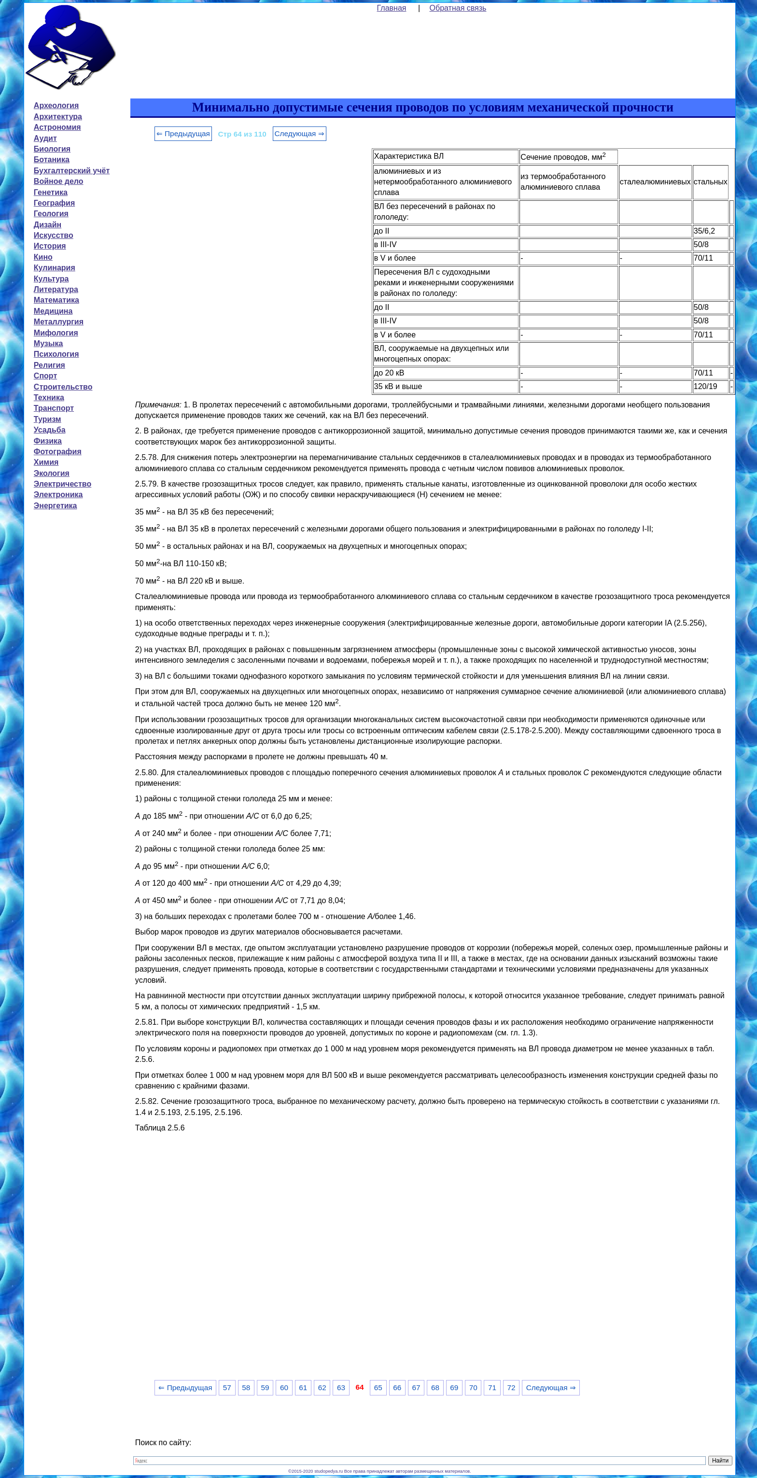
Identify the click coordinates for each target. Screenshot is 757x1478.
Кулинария (54, 268)
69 (454, 1387)
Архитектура (58, 116)
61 (303, 1387)
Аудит (45, 138)
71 (492, 1387)
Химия (46, 462)
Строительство (63, 387)
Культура (51, 279)
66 (397, 1387)
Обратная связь (458, 8)
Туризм (47, 419)
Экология (52, 473)
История (50, 246)
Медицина (53, 311)
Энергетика (55, 506)
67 (416, 1387)
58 (246, 1387)
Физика (48, 441)
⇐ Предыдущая (183, 133)
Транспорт (54, 408)
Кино (43, 257)
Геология (51, 213)
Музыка (48, 343)
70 (473, 1387)
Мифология (56, 333)
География (54, 203)
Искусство (53, 235)
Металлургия (59, 322)
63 (341, 1387)
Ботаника (52, 159)
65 (378, 1387)
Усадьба (50, 430)
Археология (56, 105)
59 (265, 1387)
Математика (56, 300)
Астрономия (57, 127)
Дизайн (47, 225)
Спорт (45, 376)
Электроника (58, 494)
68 (435, 1387)
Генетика (51, 192)
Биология (52, 149)
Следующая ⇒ (299, 133)
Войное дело (59, 181)
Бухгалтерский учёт (72, 171)
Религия (49, 365)
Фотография (58, 451)
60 (284, 1387)
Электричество (62, 484)
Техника (49, 397)
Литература (56, 289)
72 (511, 1387)
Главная (392, 8)
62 (322, 1387)
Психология (56, 354)
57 (227, 1387)
